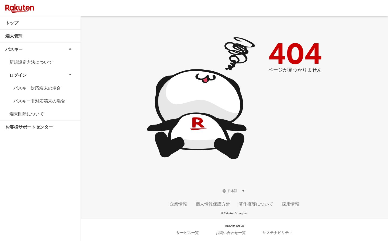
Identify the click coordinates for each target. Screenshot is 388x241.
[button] (376, 4)
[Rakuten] (20, 8)
